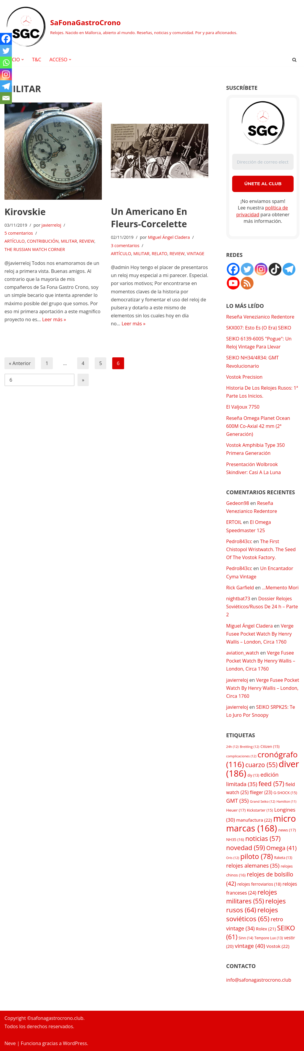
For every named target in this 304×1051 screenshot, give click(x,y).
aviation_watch (242, 653)
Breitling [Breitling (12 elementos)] (249, 746)
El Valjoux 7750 (242, 407)
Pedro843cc (239, 541)
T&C (36, 59)
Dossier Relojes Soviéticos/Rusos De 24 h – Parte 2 (262, 606)
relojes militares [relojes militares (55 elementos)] (251, 896)
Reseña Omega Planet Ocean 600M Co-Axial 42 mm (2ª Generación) (258, 426)
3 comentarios (125, 245)
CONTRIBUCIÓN (43, 241)
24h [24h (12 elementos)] (232, 746)
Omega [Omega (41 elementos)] (281, 848)
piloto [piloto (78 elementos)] (256, 856)
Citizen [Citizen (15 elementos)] (269, 746)
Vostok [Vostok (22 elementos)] (277, 946)
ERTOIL (234, 522)
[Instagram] (6, 74)
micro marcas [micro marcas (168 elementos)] (261, 823)
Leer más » (54, 319)
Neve (10, 1043)
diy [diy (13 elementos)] (253, 775)
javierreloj (51, 225)
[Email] (6, 98)
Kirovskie (25, 212)
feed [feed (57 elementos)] (271, 783)
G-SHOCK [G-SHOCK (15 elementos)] (285, 792)
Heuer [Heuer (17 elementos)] (236, 810)
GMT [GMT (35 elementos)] (237, 800)
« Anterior (20, 363)
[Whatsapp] (6, 62)
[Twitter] (6, 51)
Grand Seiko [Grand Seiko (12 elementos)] (262, 801)
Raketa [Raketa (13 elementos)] (283, 857)
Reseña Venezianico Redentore (260, 316)
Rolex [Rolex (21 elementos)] (266, 929)
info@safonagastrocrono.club (258, 980)
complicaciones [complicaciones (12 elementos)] (241, 756)
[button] (22, 59)
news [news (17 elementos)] (287, 830)
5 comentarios (18, 233)
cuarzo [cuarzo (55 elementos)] (261, 764)
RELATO (159, 253)
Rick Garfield (240, 587)
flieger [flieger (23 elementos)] (261, 792)
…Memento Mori (280, 587)
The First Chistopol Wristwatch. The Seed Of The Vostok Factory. (261, 549)
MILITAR (69, 241)
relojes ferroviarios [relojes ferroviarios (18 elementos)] (259, 884)
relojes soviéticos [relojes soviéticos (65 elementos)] (252, 914)
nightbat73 (238, 598)
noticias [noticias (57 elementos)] (263, 838)
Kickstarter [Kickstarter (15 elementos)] (260, 810)
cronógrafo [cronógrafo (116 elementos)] (262, 759)
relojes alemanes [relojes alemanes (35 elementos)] (253, 865)
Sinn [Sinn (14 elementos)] (246, 937)
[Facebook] (6, 39)
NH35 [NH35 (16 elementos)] (235, 839)
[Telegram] (6, 86)
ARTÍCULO (14, 241)
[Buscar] (294, 59)
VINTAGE (195, 253)
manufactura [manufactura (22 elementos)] (254, 820)
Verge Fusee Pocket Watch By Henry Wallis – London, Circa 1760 (260, 634)
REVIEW (86, 241)
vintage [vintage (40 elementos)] (250, 946)
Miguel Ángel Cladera (169, 237)
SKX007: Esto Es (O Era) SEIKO (258, 327)
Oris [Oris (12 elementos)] (232, 857)
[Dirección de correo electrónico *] (263, 162)
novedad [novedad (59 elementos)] (245, 847)
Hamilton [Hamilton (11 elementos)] (286, 801)
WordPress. (75, 1043)
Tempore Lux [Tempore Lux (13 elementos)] (268, 937)
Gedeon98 (237, 503)
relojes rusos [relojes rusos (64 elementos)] (256, 905)
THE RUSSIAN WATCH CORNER (34, 249)
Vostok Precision (244, 377)
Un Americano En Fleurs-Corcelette (149, 217)
